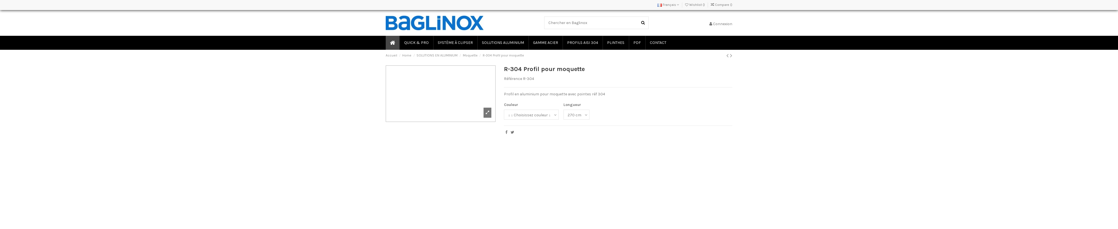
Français (668, 5)
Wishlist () (695, 5)
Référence (513, 78)
